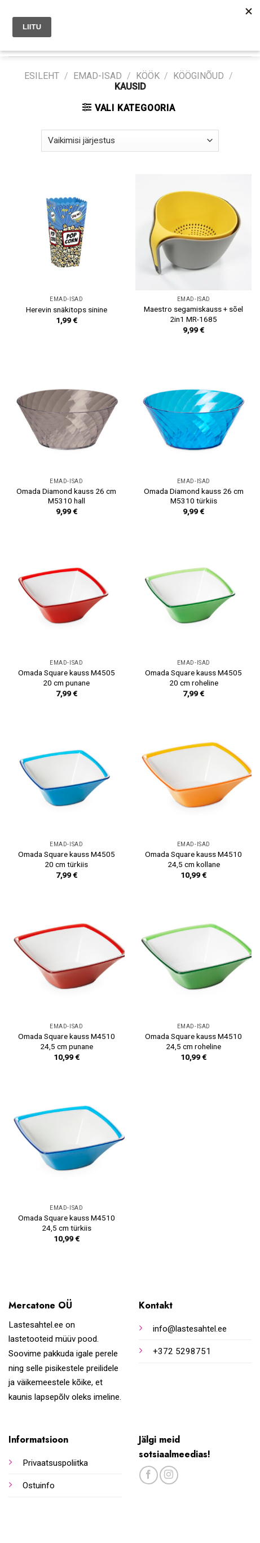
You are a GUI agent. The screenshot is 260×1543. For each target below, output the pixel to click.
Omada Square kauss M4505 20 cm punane (66, 677)
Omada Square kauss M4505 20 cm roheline (193, 677)
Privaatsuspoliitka (55, 1463)
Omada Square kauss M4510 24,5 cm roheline (193, 1041)
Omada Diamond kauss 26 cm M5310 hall (66, 496)
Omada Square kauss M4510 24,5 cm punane (66, 1041)
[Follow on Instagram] (169, 1475)
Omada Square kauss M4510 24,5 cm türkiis (66, 1222)
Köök (148, 75)
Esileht (41, 75)
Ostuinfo (39, 1485)
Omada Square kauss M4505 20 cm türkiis (66, 859)
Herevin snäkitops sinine (66, 309)
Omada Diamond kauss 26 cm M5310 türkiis (194, 496)
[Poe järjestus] (130, 141)
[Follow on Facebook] (148, 1475)
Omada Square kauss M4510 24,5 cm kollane (193, 859)
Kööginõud (198, 75)
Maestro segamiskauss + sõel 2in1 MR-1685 (193, 314)
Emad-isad (97, 75)
